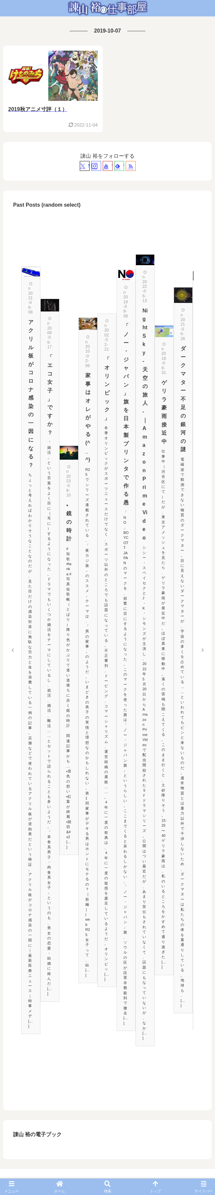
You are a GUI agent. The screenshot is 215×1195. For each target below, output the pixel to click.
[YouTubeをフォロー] (108, 166)
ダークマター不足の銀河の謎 (183, 399)
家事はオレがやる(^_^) (88, 417)
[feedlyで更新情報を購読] (119, 166)
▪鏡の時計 (69, 521)
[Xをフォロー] (85, 166)
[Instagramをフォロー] (96, 166)
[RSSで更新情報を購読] (131, 166)
